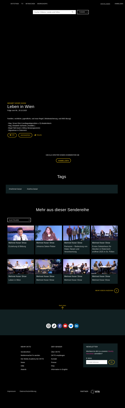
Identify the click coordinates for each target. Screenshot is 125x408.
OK (112, 360)
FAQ (52, 364)
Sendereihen (25, 350)
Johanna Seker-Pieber (44, 245)
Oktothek (15, 4)
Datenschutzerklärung (28, 389)
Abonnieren (25, 135)
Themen (83, 12)
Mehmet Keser (16, 188)
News (23, 361)
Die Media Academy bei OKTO (32, 357)
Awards (23, 368)
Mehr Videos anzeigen (106, 289)
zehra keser (33, 188)
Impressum (11, 389)
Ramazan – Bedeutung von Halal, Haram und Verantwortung (74, 247)
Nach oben (62, 305)
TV (23, 4)
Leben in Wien (14, 278)
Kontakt (54, 357)
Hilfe (22, 364)
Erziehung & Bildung (16, 245)
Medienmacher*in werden (30, 354)
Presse (53, 361)
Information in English (59, 368)
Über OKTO (55, 350)
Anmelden (63, 160)
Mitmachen (31, 4)
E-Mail (89, 356)
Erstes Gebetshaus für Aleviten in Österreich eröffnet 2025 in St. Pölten (104, 247)
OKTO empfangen (58, 354)
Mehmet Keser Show (16, 103)
